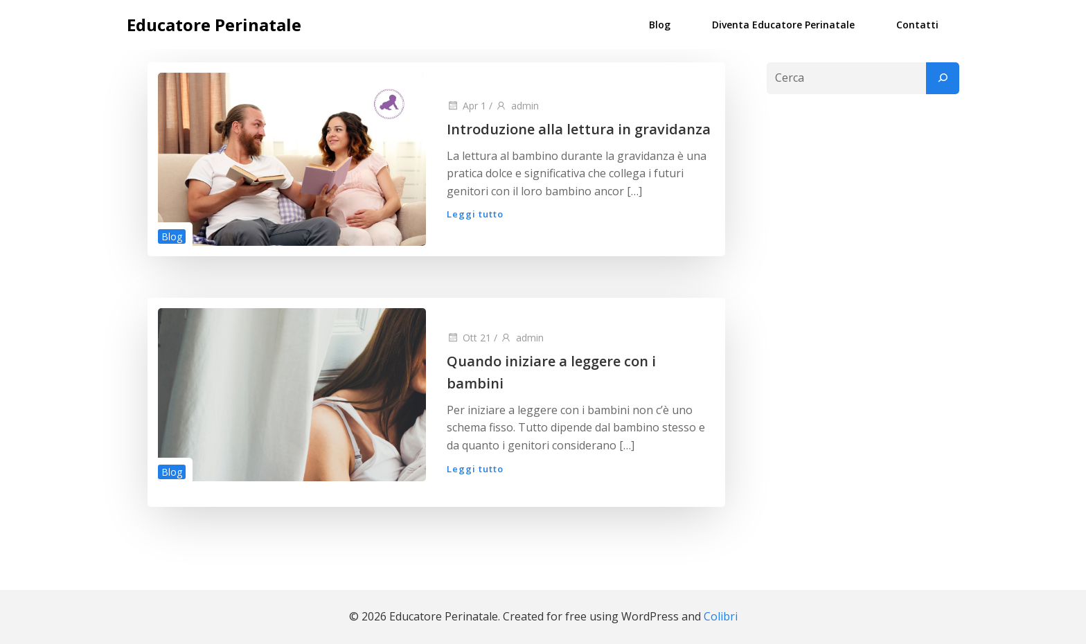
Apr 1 (466, 105)
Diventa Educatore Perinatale (783, 24)
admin (517, 105)
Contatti (917, 24)
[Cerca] (942, 78)
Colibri (721, 616)
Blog (659, 24)
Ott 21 (469, 337)
